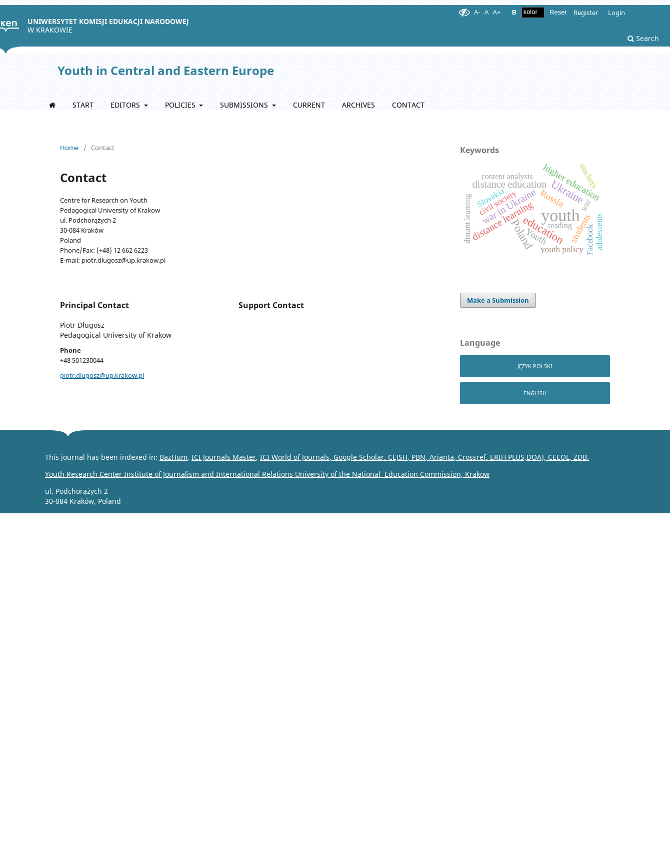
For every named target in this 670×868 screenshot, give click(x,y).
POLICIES (181, 105)
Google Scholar (359, 457)
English (535, 393)
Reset (558, 12)
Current (309, 105)
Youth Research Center (169, 474)
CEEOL (558, 457)
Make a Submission (498, 300)
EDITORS (126, 105)
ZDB (580, 457)
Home (69, 147)
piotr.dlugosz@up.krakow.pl (102, 375)
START (83, 105)
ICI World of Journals (295, 457)
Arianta (442, 457)
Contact (408, 105)
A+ (496, 12)
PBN (419, 457)
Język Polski (535, 366)
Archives (358, 105)
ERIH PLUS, (508, 457)
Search (643, 38)
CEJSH (398, 457)
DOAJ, (536, 457)
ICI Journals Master (224, 457)
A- (477, 12)
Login (616, 12)
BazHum (174, 457)
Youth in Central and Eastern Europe (166, 70)
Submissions (245, 105)
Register (586, 12)
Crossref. (474, 457)
